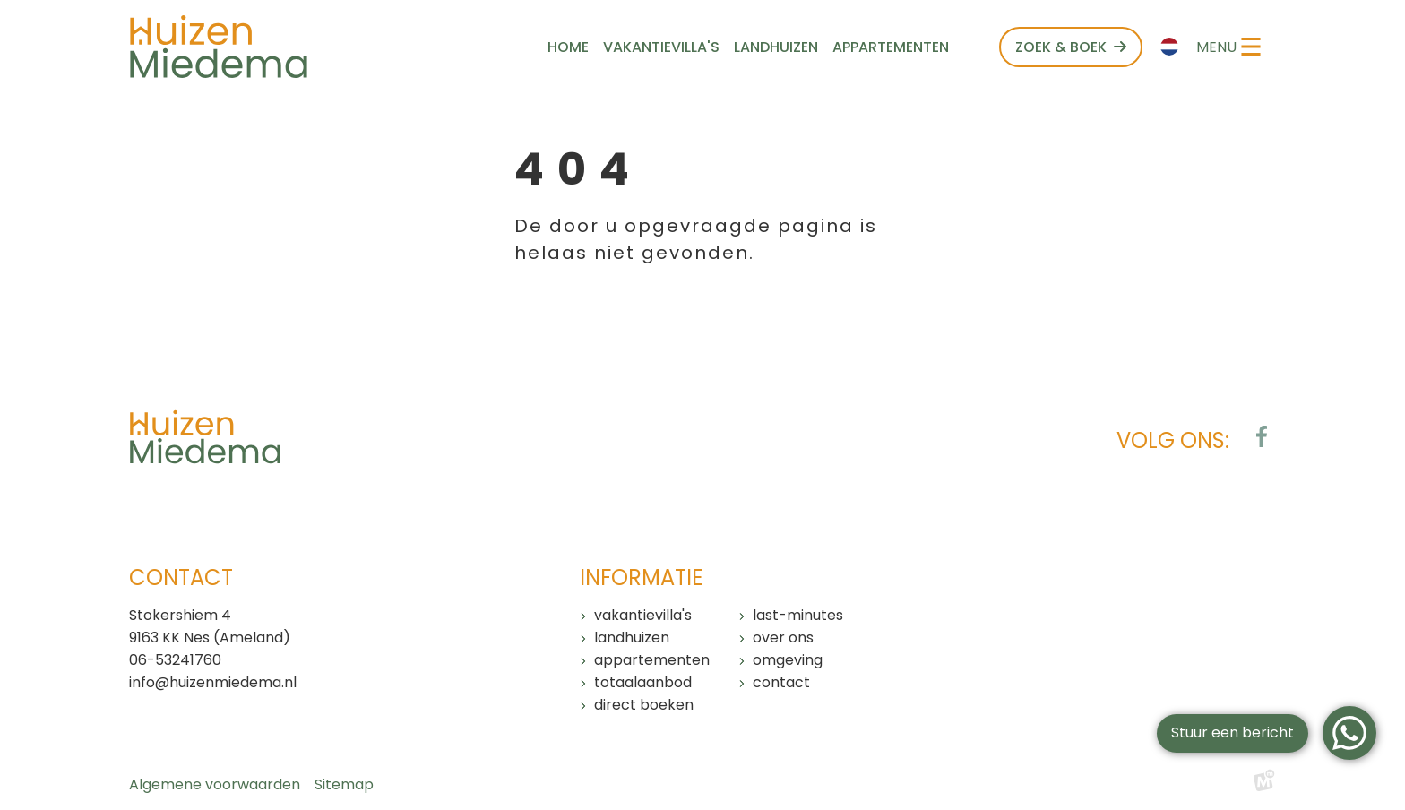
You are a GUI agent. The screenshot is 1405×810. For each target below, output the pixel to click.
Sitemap (344, 784)
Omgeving (788, 660)
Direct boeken (644, 704)
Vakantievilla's (643, 615)
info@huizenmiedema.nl (213, 682)
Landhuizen (631, 637)
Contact (781, 682)
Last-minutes (798, 615)
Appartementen (652, 660)
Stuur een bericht (1232, 732)
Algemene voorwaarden (214, 784)
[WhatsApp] (1349, 733)
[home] (218, 46)
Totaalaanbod (643, 682)
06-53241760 (175, 660)
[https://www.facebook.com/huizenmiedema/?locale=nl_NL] (1261, 436)
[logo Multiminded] (1264, 785)
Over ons (783, 637)
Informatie (641, 577)
